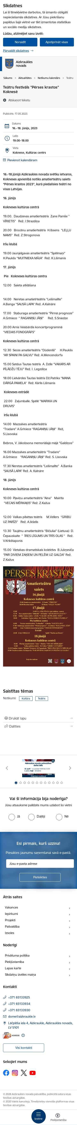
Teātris (41, 698)
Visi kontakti (23, 1048)
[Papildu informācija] (23, 1035)
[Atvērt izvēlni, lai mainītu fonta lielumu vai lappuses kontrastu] (58, 1118)
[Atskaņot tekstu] (19, 100)
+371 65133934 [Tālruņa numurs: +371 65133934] (19, 1004)
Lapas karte (13, 968)
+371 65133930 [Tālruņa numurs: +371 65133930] (19, 1010)
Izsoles (9, 933)
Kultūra (26, 698)
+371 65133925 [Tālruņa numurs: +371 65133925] (19, 997)
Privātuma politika (17, 955)
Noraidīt (20, 42)
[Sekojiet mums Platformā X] (24, 1073)
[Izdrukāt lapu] (38, 718)
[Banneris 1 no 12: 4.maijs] (38, 768)
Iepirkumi (11, 914)
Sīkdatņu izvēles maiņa (20, 974)
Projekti (10, 920)
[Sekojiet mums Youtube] (33, 1072)
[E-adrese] (11, 1035)
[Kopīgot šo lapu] (38, 726)
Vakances (11, 907)
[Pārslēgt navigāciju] (38, 1116)
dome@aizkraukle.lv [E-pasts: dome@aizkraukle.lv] (22, 1016)
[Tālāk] (70, 768)
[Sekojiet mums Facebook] (6, 1073)
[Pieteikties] (40, 877)
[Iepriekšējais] (6, 768)
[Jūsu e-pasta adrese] (40, 863)
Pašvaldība (12, 926)
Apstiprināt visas (57, 42)
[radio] (14, 816)
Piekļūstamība (14, 962)
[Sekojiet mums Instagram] (15, 1073)
